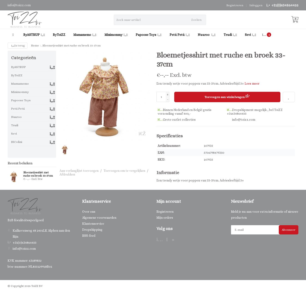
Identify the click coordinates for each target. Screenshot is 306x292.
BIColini (16, 142)
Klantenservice (93, 223)
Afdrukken (67, 174)
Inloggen (255, 5)
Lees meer (252, 83)
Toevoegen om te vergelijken (124, 170)
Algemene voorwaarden (99, 217)
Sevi (250, 35)
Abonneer (288, 229)
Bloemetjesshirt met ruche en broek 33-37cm (38, 174)
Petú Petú (180, 35)
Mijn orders (164, 217)
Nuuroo (207, 35)
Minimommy (116, 35)
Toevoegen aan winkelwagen (227, 96)
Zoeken (196, 20)
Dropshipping (92, 229)
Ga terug (17, 45)
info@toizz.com (24, 248)
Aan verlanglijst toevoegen (79, 170)
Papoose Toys (149, 35)
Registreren (234, 5)
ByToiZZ (59, 35)
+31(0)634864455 (284, 5)
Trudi (230, 35)
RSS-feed (88, 235)
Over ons (88, 211)
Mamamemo (84, 35)
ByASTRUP (34, 35)
